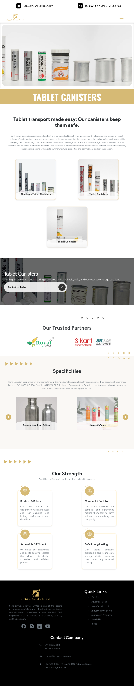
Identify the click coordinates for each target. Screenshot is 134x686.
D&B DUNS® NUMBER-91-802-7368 (103, 5)
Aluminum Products (88, 635)
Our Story (85, 624)
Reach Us (85, 637)
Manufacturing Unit (87, 629)
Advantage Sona (87, 626)
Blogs (84, 640)
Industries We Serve (88, 632)
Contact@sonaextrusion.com (38, 5)
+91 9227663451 (58, 653)
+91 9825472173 (58, 655)
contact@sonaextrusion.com (61, 660)
